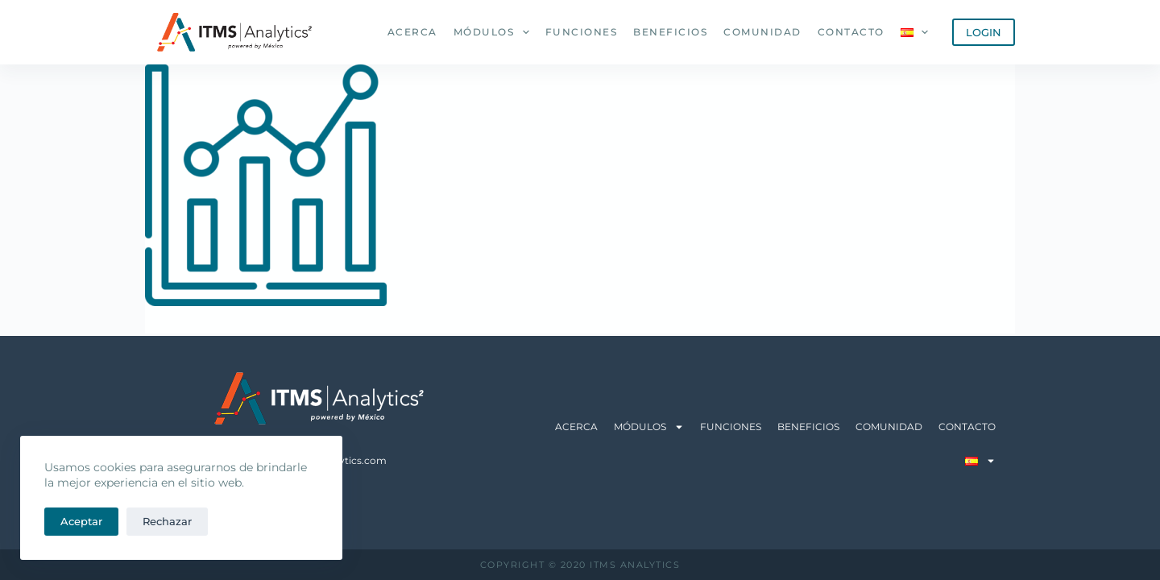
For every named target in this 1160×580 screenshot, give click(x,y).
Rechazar (167, 521)
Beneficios (670, 32)
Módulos (495, 32)
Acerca (412, 32)
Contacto (851, 32)
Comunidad (762, 32)
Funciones (581, 32)
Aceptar (81, 521)
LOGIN (983, 32)
